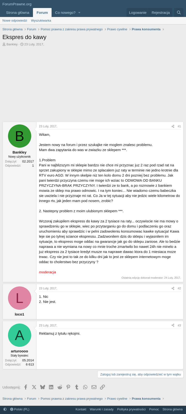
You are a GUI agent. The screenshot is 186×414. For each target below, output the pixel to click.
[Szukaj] (179, 12)
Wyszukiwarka (41, 20)
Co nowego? (65, 12)
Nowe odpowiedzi (14, 20)
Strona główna (17, 12)
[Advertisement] (93, 83)
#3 (179, 325)
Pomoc (154, 409)
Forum (42, 12)
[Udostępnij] (173, 126)
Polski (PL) (19, 409)
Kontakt (81, 409)
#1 (179, 126)
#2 (179, 288)
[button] (79, 12)
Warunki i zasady (102, 409)
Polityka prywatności (131, 409)
